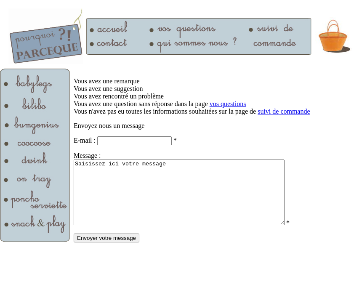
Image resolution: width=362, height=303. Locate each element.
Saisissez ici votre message (192, 198)
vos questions (228, 103)
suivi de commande (284, 111)
